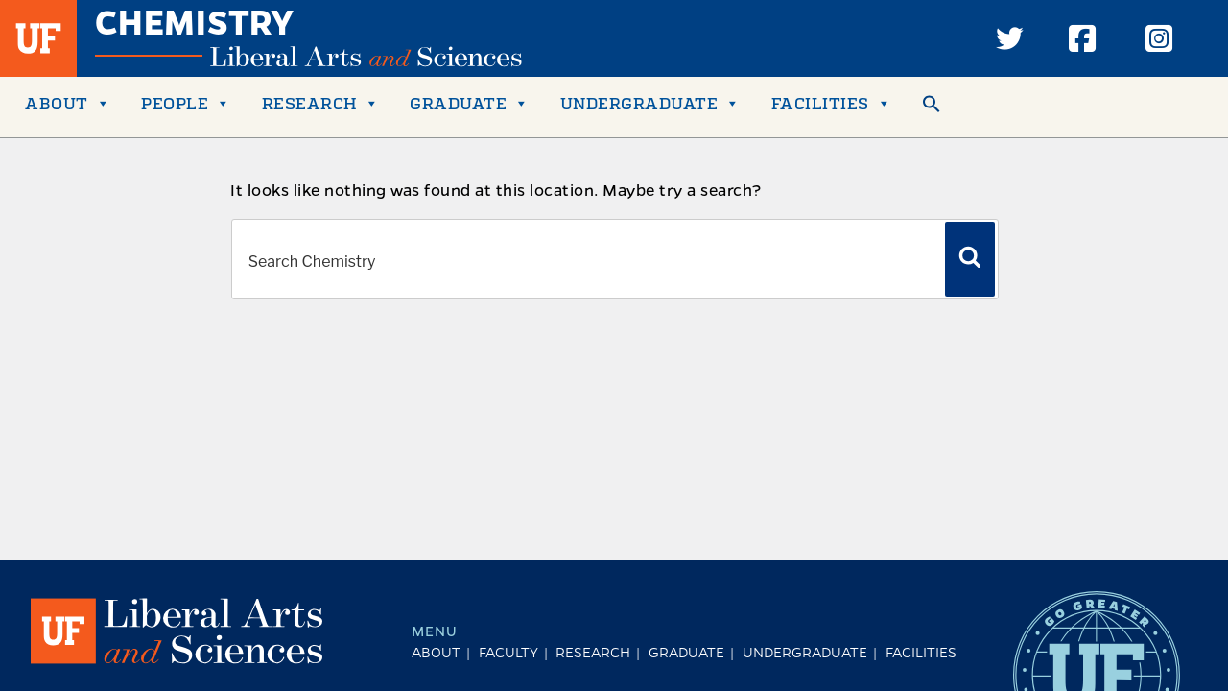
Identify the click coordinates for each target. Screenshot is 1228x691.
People (186, 103)
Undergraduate (650, 103)
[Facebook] (1082, 39)
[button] (931, 107)
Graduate (470, 103)
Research (321, 103)
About (67, 103)
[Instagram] (1159, 39)
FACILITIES (831, 103)
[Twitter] (1009, 39)
